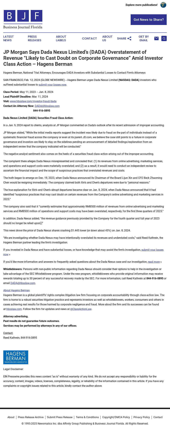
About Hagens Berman (16, 290)
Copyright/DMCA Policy (116, 417)
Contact (89, 38)
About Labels (61, 38)
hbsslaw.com (14, 309)
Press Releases (34, 38)
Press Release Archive (30, 417)
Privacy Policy (141, 417)
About (10, 417)
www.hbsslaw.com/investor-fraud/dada (33, 101)
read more (154, 261)
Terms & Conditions (87, 417)
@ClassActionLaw (80, 309)
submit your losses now (52, 84)
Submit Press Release (59, 417)
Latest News (8, 38)
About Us (107, 38)
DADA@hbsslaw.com (47, 106)
